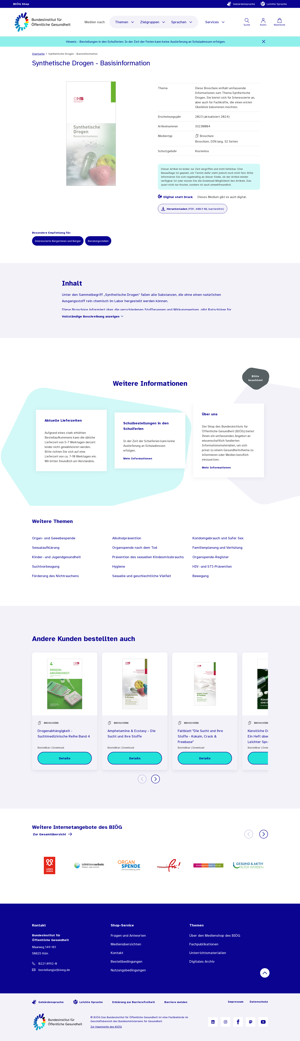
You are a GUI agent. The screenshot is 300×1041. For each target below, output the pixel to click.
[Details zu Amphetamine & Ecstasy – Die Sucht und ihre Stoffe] (135, 758)
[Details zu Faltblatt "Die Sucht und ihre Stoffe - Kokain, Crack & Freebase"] (205, 758)
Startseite (38, 53)
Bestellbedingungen (126, 961)
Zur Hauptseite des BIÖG (106, 1026)
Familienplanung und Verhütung (217, 547)
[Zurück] (142, 779)
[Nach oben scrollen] (265, 973)
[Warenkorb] (279, 22)
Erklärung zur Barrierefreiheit (133, 1002)
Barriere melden (175, 1002)
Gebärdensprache (241, 4)
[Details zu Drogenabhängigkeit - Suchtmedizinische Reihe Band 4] (65, 758)
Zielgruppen (153, 22)
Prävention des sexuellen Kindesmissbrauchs (148, 557)
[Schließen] (264, 41)
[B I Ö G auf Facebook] (238, 1022)
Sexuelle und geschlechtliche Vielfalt (141, 576)
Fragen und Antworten (128, 935)
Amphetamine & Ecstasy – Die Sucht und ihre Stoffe (132, 733)
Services (215, 22)
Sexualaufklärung (45, 547)
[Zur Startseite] (58, 1022)
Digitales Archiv (201, 961)
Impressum (235, 1001)
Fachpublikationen (203, 944)
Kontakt (117, 953)
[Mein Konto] (263, 22)
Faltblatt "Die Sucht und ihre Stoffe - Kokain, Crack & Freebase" (200, 736)
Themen (124, 22)
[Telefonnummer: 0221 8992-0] (63, 963)
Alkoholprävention (126, 538)
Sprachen (182, 22)
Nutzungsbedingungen (128, 970)
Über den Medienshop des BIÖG (214, 935)
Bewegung (200, 576)
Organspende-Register (210, 557)
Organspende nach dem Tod (134, 547)
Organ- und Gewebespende (53, 538)
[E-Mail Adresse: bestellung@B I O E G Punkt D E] (63, 969)
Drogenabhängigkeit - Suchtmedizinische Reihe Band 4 (64, 733)
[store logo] (43, 22)
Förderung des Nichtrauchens (55, 576)
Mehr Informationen (137, 458)
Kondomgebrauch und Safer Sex (217, 538)
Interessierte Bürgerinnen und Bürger (58, 241)
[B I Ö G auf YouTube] (263, 1022)
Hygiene (118, 566)
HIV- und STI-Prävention (212, 566)
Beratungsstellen (98, 241)
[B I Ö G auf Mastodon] (250, 1022)
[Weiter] (155, 779)
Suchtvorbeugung (45, 566)
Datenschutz (259, 1001)
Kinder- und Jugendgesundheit (56, 557)
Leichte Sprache (273, 4)
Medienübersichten (126, 944)
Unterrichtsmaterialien (207, 953)
